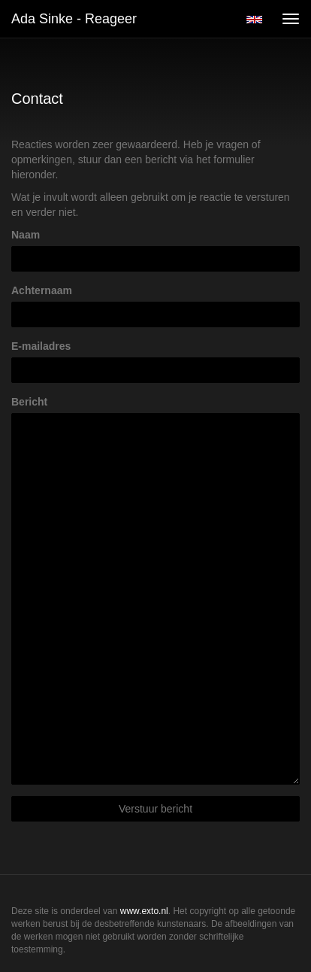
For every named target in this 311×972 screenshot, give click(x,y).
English (254, 19)
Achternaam (41, 290)
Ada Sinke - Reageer (74, 18)
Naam (25, 235)
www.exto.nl (144, 911)
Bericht (29, 402)
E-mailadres (41, 346)
